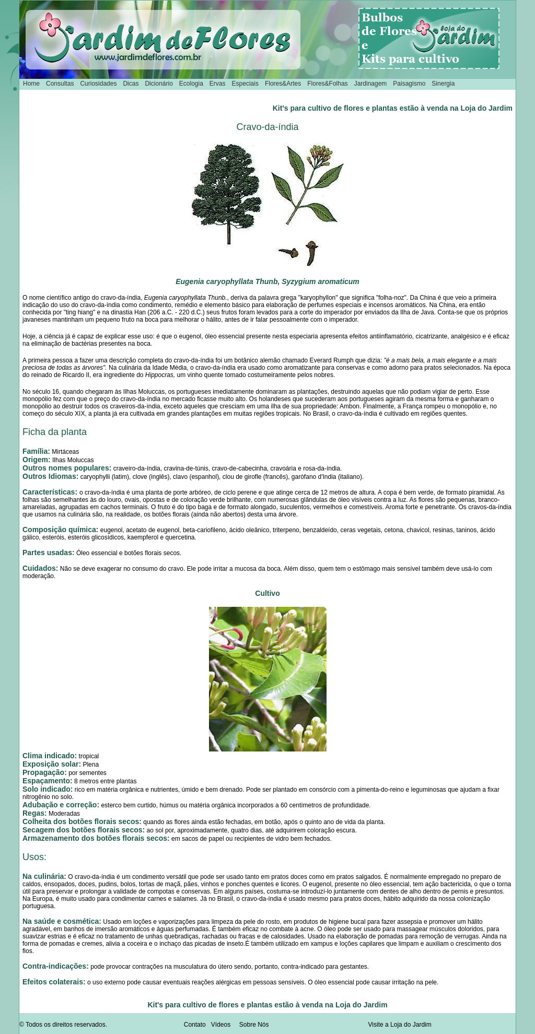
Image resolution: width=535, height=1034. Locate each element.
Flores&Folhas (327, 83)
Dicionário (158, 83)
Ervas (218, 83)
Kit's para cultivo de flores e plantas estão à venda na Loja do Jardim (393, 108)
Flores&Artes (283, 83)
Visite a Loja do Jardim (400, 1024)
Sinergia (443, 83)
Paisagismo (409, 83)
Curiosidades (98, 83)
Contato (195, 1024)
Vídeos (220, 1024)
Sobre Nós (254, 1024)
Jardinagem (370, 83)
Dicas (130, 83)
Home (31, 83)
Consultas (60, 83)
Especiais (245, 83)
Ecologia (191, 83)
